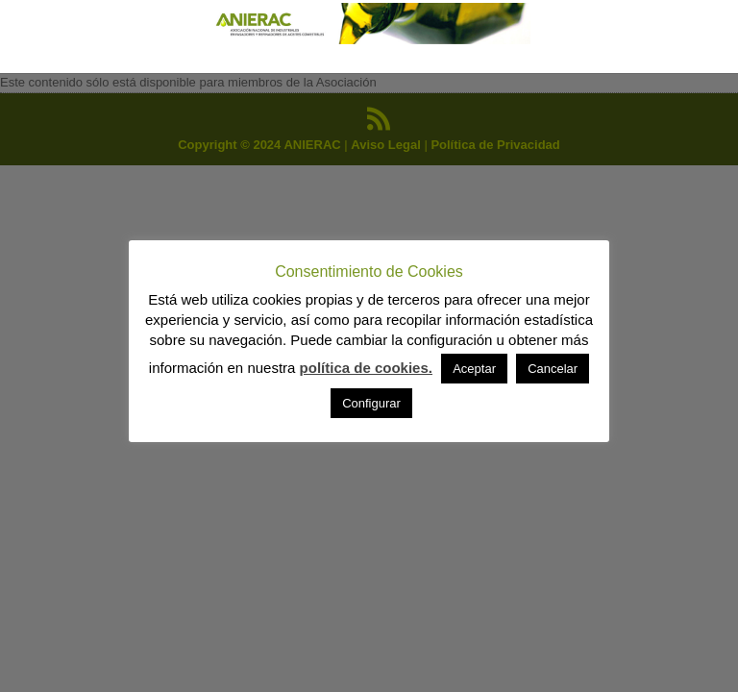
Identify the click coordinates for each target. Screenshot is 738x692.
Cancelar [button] (553, 368)
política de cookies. (366, 367)
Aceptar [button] (474, 368)
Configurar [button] (371, 403)
